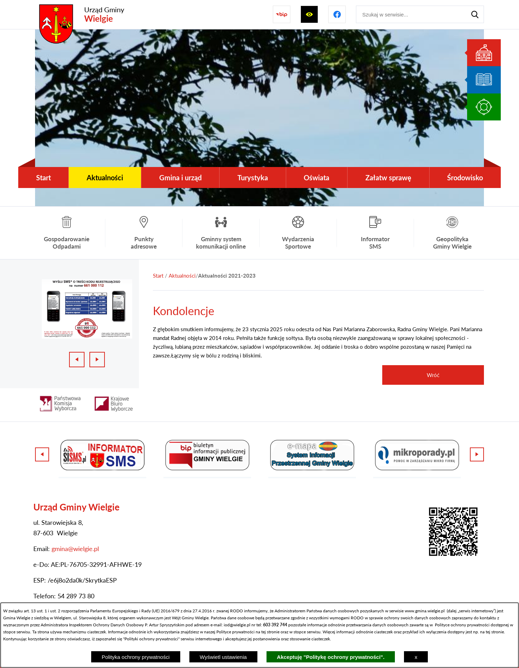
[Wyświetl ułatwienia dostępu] (309, 14)
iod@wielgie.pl (237, 624)
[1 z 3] (87, 309)
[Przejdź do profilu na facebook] (337, 14)
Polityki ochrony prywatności (151, 638)
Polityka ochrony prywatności (135, 657)
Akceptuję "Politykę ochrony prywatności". (331, 657)
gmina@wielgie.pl (75, 548)
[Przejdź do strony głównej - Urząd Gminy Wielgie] (79, 14)
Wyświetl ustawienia (223, 657)
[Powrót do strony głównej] (158, 275)
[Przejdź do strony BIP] (281, 14)
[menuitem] (43, 177)
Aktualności (182, 275)
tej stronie (495, 631)
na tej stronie (267, 631)
